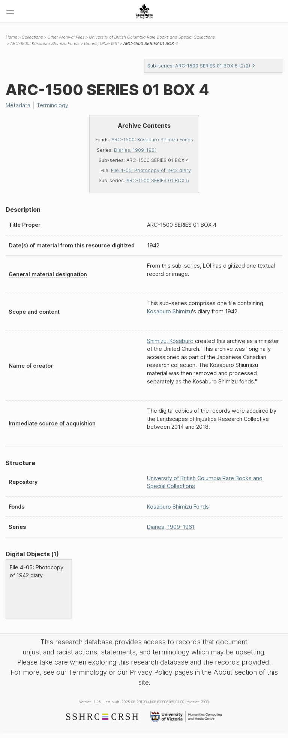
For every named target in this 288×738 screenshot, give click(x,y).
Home (11, 37)
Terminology (52, 105)
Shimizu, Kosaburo (170, 341)
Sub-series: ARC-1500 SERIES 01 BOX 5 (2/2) (201, 66)
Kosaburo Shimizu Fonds (178, 506)
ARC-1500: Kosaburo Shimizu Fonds (152, 139)
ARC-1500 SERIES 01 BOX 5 (157, 180)
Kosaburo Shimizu (169, 311)
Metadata (18, 105)
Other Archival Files (65, 37)
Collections (32, 37)
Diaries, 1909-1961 (135, 150)
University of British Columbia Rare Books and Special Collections (152, 37)
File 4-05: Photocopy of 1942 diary (151, 170)
